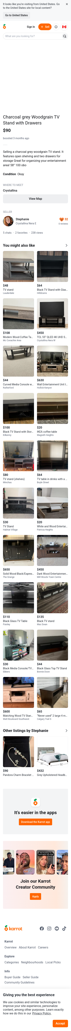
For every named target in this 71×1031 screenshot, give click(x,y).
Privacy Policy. (41, 1013)
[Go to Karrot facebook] (42, 928)
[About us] (56, 26)
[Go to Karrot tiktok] (64, 928)
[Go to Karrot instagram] (49, 928)
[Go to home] (4, 27)
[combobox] (32, 36)
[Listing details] (35, 176)
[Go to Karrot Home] (13, 928)
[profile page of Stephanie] (8, 221)
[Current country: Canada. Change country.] (64, 27)
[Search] (64, 36)
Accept (60, 1023)
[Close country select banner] (67, 4)
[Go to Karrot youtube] (57, 928)
